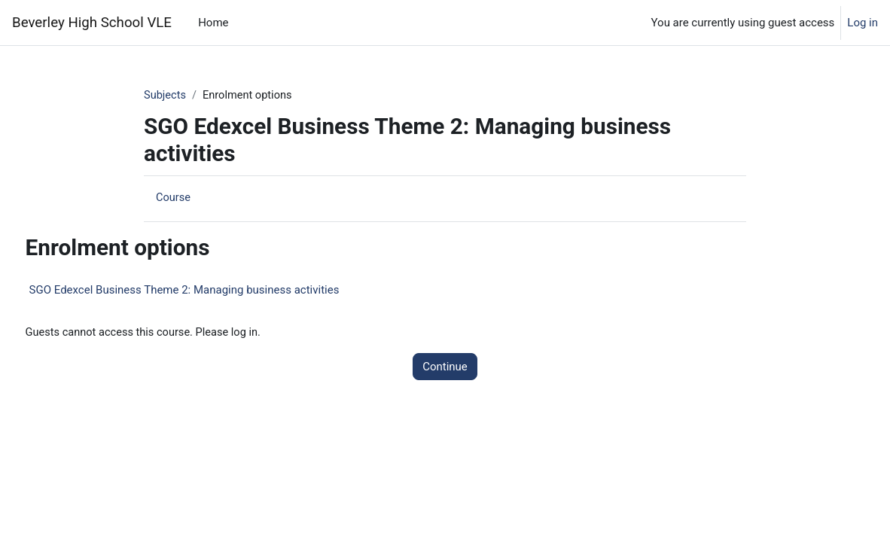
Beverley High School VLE (92, 22)
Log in (862, 22)
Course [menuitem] (173, 198)
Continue (445, 367)
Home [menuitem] (213, 22)
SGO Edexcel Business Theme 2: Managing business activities (212, 290)
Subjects (165, 95)
